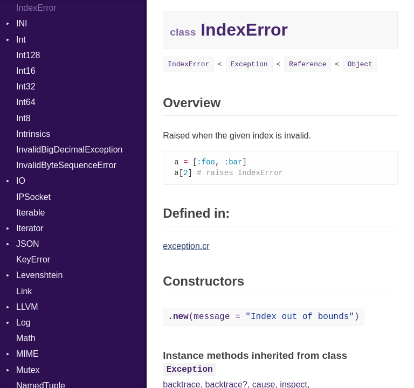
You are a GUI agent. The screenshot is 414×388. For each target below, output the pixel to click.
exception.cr (186, 247)
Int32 (26, 86)
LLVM (27, 306)
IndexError (36, 7)
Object (360, 64)
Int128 (28, 55)
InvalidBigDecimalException (69, 149)
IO (20, 180)
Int (21, 39)
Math (26, 338)
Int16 (26, 70)
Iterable (30, 212)
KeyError (33, 259)
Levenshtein (39, 275)
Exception (249, 64)
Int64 (26, 102)
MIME (27, 353)
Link (24, 291)
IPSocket (33, 197)
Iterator (30, 228)
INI (21, 23)
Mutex (28, 370)
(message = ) (263, 318)
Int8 (23, 118)
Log (23, 322)
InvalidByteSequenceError (66, 165)
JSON (27, 243)
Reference (307, 64)
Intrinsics (33, 133)
